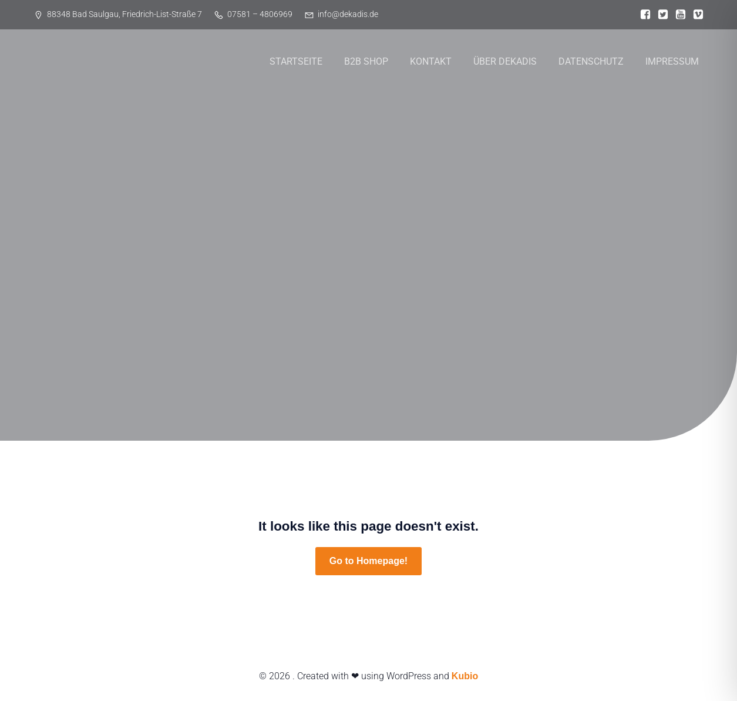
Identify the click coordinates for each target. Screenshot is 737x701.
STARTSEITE (296, 61)
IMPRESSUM (672, 61)
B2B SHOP (366, 61)
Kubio (465, 676)
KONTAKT (431, 61)
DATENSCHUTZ (591, 61)
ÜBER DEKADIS (505, 61)
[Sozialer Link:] (642, 15)
